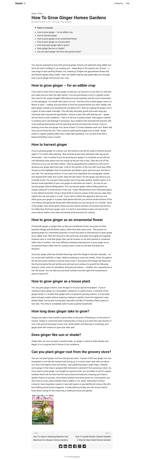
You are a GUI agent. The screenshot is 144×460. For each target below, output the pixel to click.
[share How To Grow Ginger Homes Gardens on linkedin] (65, 447)
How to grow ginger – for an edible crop (55, 32)
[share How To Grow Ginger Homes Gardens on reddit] (70, 447)
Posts (40, 13)
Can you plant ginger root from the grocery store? (59, 51)
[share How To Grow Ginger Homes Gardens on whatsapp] (79, 447)
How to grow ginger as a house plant (53, 42)
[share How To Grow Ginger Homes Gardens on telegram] (84, 447)
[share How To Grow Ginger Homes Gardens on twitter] (60, 447)
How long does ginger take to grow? (53, 45)
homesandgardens (74, 456)
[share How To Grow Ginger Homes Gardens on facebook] (74, 447)
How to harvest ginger (47, 35)
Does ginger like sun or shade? (50, 48)
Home (18, 3)
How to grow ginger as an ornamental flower (57, 39)
